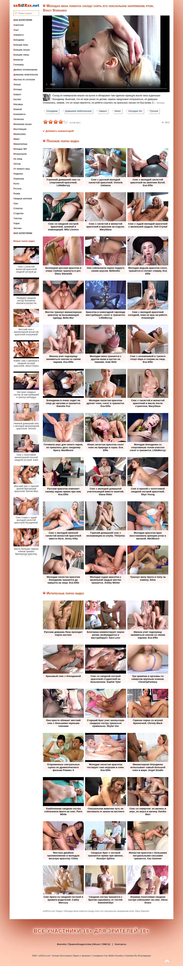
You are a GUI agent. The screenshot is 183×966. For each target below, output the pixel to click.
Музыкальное (20, 154)
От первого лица (21, 168)
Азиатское (18, 25)
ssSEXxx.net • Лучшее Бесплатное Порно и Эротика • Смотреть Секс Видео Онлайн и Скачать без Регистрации (94, 955)
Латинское (18, 119)
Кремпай (17, 109)
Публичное (18, 178)
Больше (161, 103)
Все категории (22, 20)
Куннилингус (19, 114)
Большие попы (20, 45)
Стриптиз (18, 208)
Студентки (18, 213)
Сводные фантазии (22, 198)
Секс (15, 203)
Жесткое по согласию (24, 79)
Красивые (18, 104)
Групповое (18, 64)
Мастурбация (19, 129)
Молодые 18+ (20, 149)
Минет (16, 139)
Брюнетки (18, 59)
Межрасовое (19, 134)
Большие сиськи (21, 49)
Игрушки (17, 89)
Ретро (16, 183)
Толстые (17, 218)
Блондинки (18, 40)
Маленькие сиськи (22, 124)
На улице (17, 159)
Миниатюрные (20, 144)
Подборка (18, 173)
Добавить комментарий (60, 131)
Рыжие (16, 193)
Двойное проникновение (25, 69)
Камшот (17, 94)
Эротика (17, 228)
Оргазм (16, 164)
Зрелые (17, 84)
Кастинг (17, 99)
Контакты (120, 944)
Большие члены (21, 54)
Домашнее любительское (25, 74)
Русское (17, 188)
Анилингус (18, 35)
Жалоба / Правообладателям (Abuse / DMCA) (83, 944)
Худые (16, 223)
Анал (16, 30)
